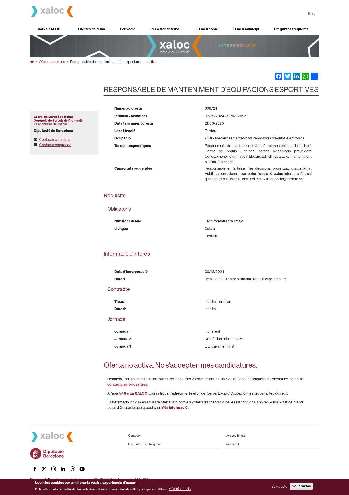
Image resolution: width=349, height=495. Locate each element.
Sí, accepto (279, 486)
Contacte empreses (55, 145)
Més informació (180, 489)
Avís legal (232, 444)
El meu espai (207, 29)
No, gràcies (301, 486)
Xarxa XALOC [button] (49, 29)
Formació (128, 29)
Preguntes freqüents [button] (291, 29)
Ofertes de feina (91, 29)
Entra (311, 14)
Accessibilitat (235, 436)
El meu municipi (246, 29)
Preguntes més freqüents (145, 444)
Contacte (134, 436)
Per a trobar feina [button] (164, 29)
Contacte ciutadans (54, 139)
